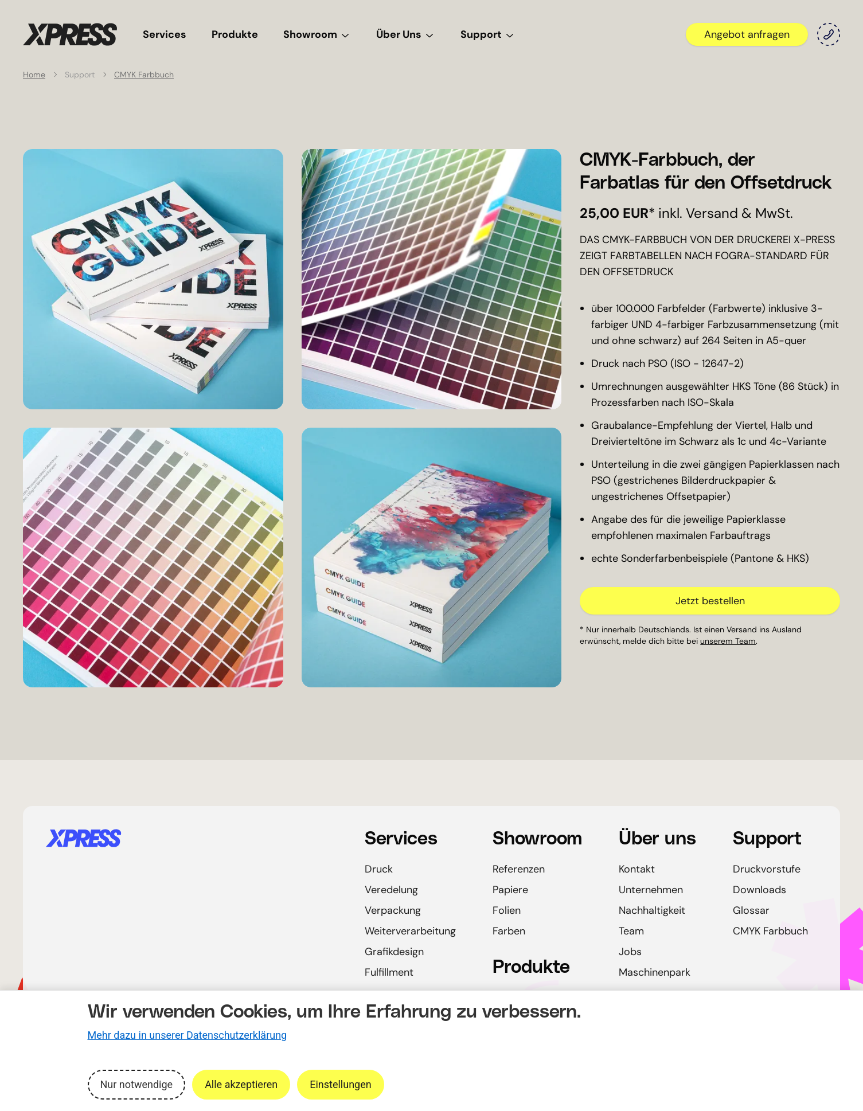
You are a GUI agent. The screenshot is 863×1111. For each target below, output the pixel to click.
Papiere (510, 890)
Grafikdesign (394, 952)
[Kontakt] (828, 34)
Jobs (630, 952)
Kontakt (637, 869)
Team (631, 931)
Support (488, 34)
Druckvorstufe (766, 869)
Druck (379, 869)
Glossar (751, 910)
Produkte (235, 34)
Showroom (317, 34)
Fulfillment (389, 972)
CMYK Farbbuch (144, 74)
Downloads (759, 890)
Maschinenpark (654, 972)
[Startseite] (191, 838)
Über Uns (405, 34)
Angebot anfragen (747, 34)
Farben (509, 931)
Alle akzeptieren (241, 1084)
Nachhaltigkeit (652, 910)
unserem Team (728, 641)
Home (34, 74)
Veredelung (391, 890)
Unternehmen (651, 890)
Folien (507, 910)
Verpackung (393, 910)
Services (164, 34)
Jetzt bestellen (710, 601)
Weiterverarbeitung (410, 931)
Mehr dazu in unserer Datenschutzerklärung (187, 1035)
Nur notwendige (136, 1084)
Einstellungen (340, 1084)
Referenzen (519, 869)
